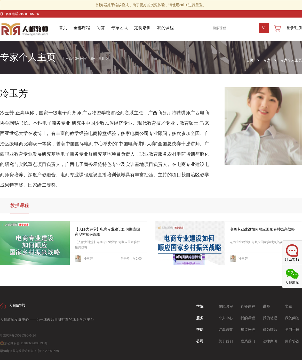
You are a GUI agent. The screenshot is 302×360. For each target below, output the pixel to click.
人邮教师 (29, 29)
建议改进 (248, 329)
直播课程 (248, 306)
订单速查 (225, 329)
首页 (63, 28)
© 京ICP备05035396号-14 (18, 335)
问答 (101, 28)
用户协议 (292, 341)
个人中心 (225, 318)
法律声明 (270, 341)
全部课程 (82, 28)
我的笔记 (270, 318)
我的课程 (165, 28)
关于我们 (225, 341)
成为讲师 (270, 329)
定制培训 (142, 28)
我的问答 (292, 318)
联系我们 (248, 341)
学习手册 (292, 329)
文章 (288, 306)
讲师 (266, 306)
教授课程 (19, 205)
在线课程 (225, 306)
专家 (267, 60)
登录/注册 (294, 28)
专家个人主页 (291, 60)
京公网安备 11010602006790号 (24, 343)
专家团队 (119, 28)
